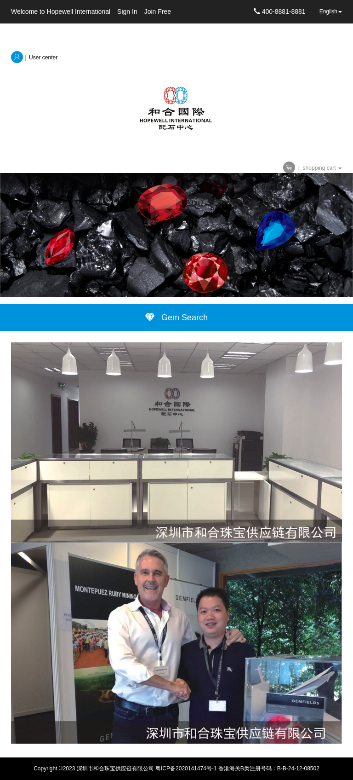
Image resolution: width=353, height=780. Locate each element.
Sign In (127, 11)
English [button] (330, 11)
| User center (34, 57)
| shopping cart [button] (312, 168)
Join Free (157, 11)
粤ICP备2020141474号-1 (185, 768)
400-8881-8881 (280, 11)
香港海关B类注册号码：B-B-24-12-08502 (268, 768)
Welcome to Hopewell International (60, 11)
